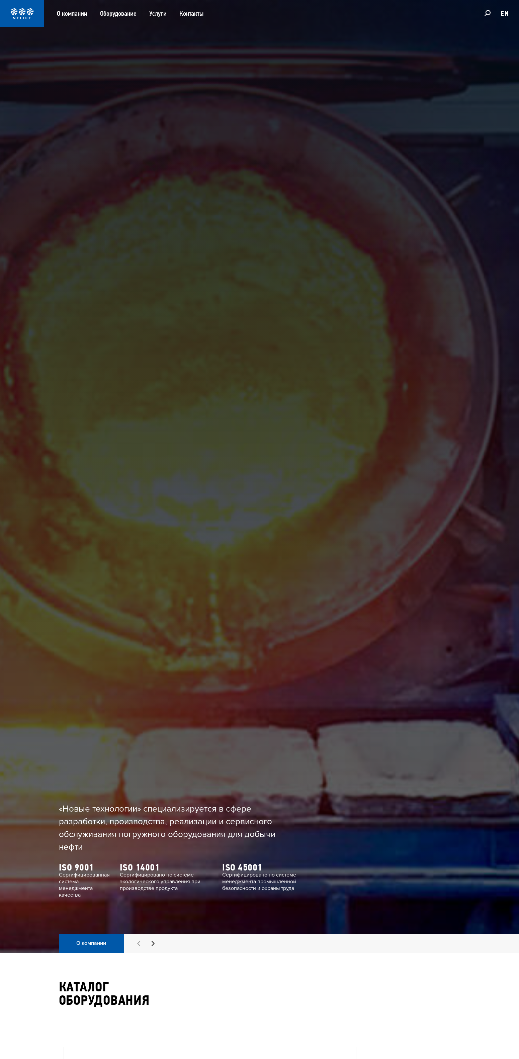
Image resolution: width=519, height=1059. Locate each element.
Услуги (158, 13)
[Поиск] (488, 12)
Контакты (191, 13)
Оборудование (118, 13)
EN (505, 13)
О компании (72, 13)
